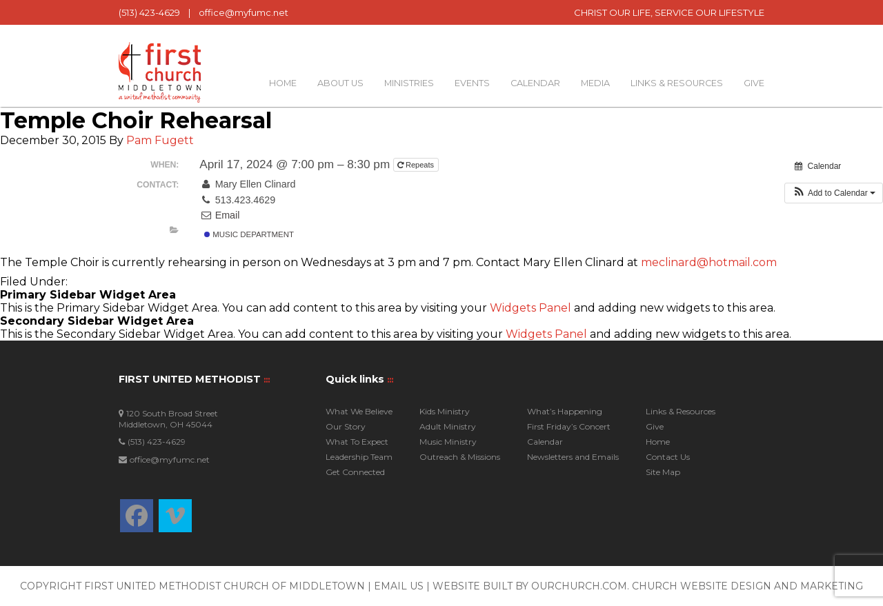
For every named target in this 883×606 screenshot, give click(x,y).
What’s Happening (564, 411)
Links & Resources (677, 83)
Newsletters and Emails (573, 457)
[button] (833, 193)
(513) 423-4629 (149, 12)
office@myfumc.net (243, 12)
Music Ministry (448, 441)
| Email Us (397, 586)
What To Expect (357, 441)
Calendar (535, 83)
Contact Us (668, 457)
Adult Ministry (447, 426)
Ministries (409, 83)
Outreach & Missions (459, 457)
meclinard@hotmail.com (709, 262)
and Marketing (818, 586)
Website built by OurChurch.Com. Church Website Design (603, 586)
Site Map (663, 472)
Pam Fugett (160, 140)
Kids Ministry (444, 411)
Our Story (346, 426)
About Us (340, 83)
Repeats (416, 165)
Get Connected (355, 472)
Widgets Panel (530, 307)
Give (754, 83)
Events (472, 83)
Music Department (249, 234)
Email (219, 215)
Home (283, 83)
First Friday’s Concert (569, 426)
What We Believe (359, 411)
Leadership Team (359, 457)
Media (595, 83)
